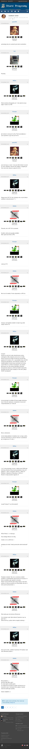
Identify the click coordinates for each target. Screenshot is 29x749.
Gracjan (14, 111)
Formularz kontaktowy (22, 725)
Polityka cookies (4, 736)
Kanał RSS (19, 721)
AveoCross (4, 719)
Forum (4, 11)
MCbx (14, 80)
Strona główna (1, 11)
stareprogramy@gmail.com (23, 727)
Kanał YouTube (20, 717)
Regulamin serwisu (5, 735)
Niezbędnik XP (18, 11)
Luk (15, 51)
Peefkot (3, 716)
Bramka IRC (10, 1)
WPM (3, 720)
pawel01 (14, 21)
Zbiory (14, 11)
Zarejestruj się (4, 1)
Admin (14, 206)
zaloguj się (12, 702)
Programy (8, 11)
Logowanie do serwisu (22, 1)
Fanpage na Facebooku (22, 716)
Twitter (18, 719)
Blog (11, 11)
